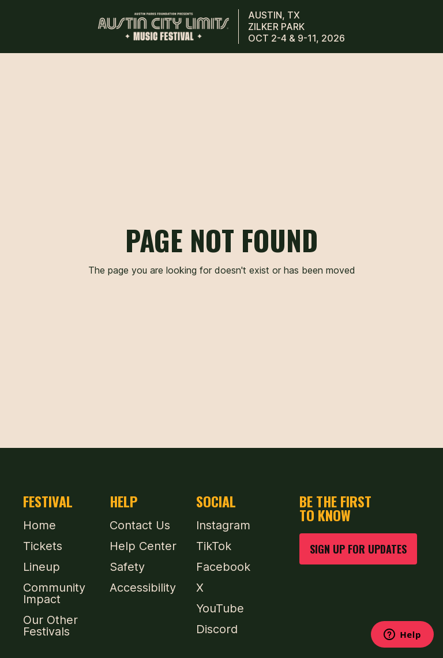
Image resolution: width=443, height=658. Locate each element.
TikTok (213, 546)
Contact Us (140, 525)
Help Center (143, 546)
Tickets (42, 546)
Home (39, 525)
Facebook (223, 567)
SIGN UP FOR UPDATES (358, 548)
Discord (217, 629)
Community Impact (54, 593)
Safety (127, 567)
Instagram (223, 525)
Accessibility (143, 587)
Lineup (41, 567)
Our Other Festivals (50, 625)
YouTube (220, 608)
